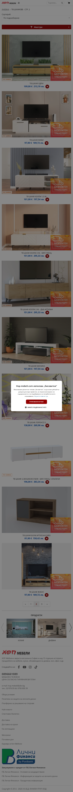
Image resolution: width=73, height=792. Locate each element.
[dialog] (36, 396)
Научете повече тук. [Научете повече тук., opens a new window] (41, 396)
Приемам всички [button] (36, 402)
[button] (36, 407)
